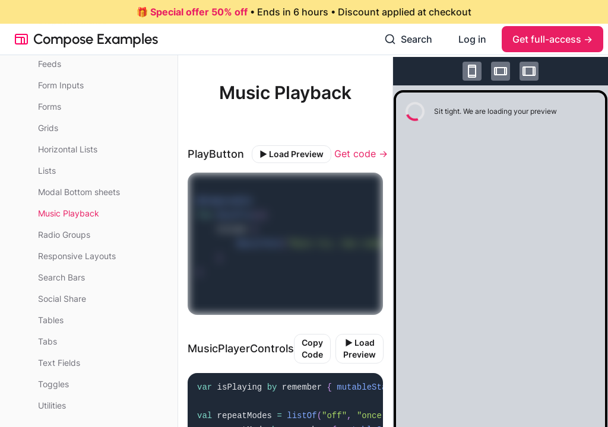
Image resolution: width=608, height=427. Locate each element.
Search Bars (61, 277)
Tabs (47, 341)
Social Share (62, 299)
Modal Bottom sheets (79, 192)
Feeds (49, 64)
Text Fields (59, 363)
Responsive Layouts (77, 256)
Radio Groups (64, 235)
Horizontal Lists (67, 149)
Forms (49, 106)
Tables (51, 320)
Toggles (53, 384)
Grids (48, 128)
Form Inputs (61, 85)
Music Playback (68, 213)
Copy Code (312, 348)
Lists (47, 170)
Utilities (52, 405)
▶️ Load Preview (291, 154)
